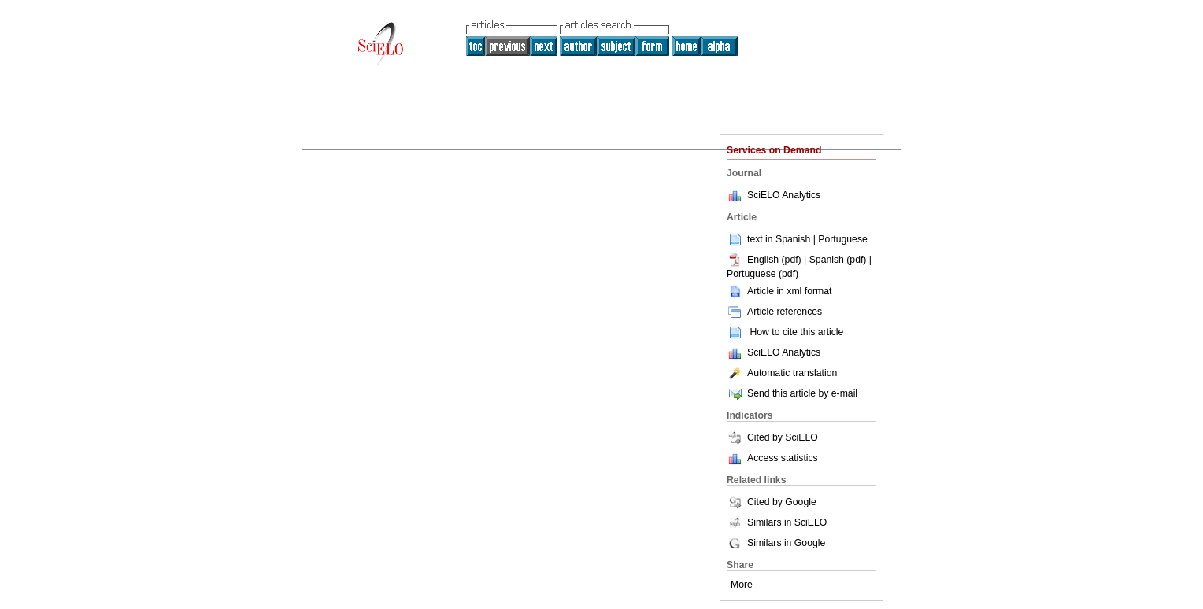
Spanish (792, 239)
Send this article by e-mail (792, 393)
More (742, 584)
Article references (774, 311)
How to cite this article (796, 332)
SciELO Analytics (783, 195)
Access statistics (782, 457)
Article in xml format (779, 291)
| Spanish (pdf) (836, 259)
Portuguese (843, 239)
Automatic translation (782, 372)
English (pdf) (765, 259)
